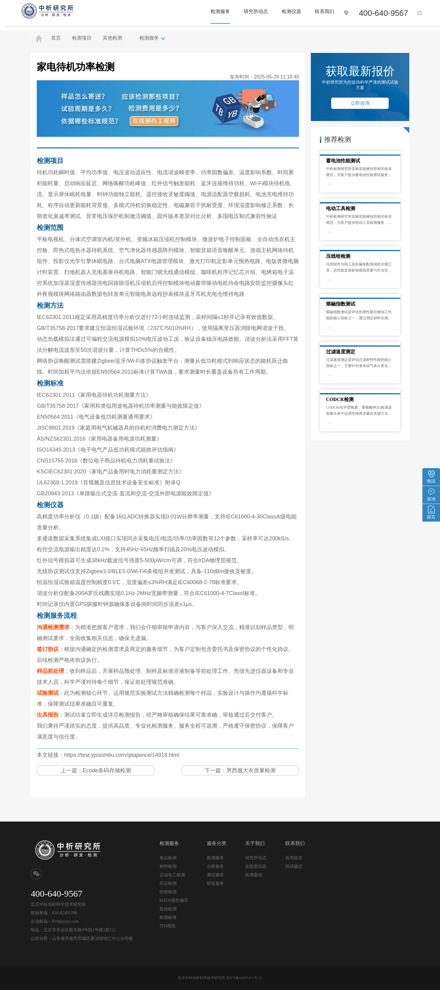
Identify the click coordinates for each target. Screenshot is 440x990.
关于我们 (255, 843)
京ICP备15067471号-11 (244, 978)
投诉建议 (293, 866)
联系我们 (324, 11)
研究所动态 (256, 11)
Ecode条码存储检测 (107, 770)
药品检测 (168, 883)
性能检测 (168, 892)
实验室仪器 (255, 866)
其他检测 (112, 37)
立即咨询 (360, 103)
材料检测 (168, 866)
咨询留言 (293, 857)
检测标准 (168, 917)
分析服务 (215, 866)
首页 (56, 37)
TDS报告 (168, 926)
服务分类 (216, 843)
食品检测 (168, 858)
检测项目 (81, 37)
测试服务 (215, 874)
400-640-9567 (383, 13)
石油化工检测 (172, 875)
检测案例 (253, 875)
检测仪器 (291, 11)
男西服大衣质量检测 (251, 770)
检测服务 (220, 11)
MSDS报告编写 (174, 900)
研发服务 (215, 883)
